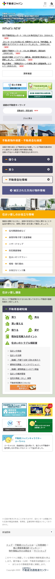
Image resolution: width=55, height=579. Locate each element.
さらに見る (27, 118)
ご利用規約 (41, 545)
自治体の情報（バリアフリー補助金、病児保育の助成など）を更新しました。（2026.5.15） (26, 58)
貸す (36, 330)
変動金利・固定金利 (25, 110)
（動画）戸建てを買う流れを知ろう (25, 360)
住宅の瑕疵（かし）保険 (20, 378)
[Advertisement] (27, 484)
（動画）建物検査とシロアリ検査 (24, 369)
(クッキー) (34, 548)
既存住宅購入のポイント (24, 336)
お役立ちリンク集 (17, 270)
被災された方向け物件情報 (27, 190)
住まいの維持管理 (17, 373)
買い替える (17, 323)
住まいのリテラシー (18, 257)
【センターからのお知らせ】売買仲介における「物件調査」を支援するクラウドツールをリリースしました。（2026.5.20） (26, 44)
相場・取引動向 (16, 263)
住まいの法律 (15, 355)
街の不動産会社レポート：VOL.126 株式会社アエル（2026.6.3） (28, 36)
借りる (14, 330)
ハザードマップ (16, 243)
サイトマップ (40, 551)
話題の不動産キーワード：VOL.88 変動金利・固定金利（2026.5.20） (23, 52)
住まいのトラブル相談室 (24, 343)
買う (13, 317)
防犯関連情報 (15, 250)
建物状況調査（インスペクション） (25, 364)
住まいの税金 (15, 351)
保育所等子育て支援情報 (20, 237)
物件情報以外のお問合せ (20, 551)
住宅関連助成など (17, 230)
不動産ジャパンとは (24, 545)
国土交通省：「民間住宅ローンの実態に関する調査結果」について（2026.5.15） (26, 64)
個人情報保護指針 (21, 548)
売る (36, 317)
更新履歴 (27, 73)
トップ (9, 545)
